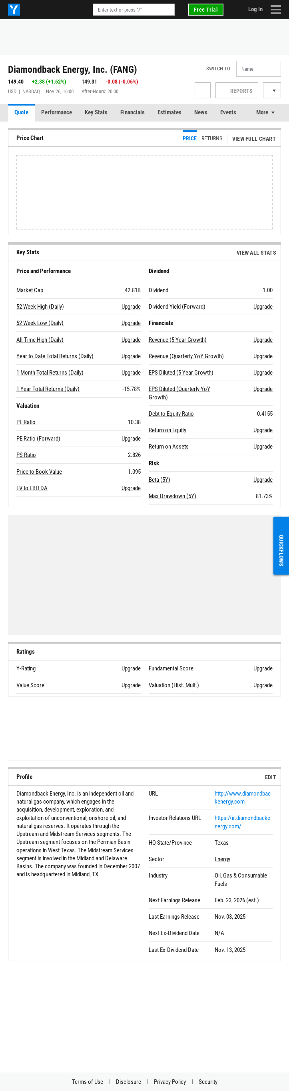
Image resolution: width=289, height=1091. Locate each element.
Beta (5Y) (159, 479)
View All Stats (256, 252)
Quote (21, 112)
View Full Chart (254, 139)
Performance (56, 112)
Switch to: (218, 69)
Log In (255, 9)
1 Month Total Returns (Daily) (50, 372)
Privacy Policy (170, 1081)
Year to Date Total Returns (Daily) (55, 356)
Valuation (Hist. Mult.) (174, 685)
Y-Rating (26, 668)
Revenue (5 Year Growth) (178, 339)
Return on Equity (167, 430)
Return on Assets (169, 446)
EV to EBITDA (32, 488)
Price (190, 138)
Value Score (30, 685)
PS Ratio (26, 455)
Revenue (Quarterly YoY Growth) (186, 356)
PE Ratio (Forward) (38, 438)
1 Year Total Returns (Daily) (48, 389)
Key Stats (96, 112)
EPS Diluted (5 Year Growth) (181, 372)
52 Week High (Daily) (40, 306)
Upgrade (131, 306)
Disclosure (128, 1081)
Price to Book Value (39, 471)
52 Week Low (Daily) (40, 323)
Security (208, 1081)
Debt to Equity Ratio (171, 413)
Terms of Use (87, 1081)
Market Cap (29, 290)
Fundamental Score (171, 668)
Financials (132, 112)
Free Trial (206, 9)
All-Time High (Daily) (40, 339)
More (262, 112)
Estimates (169, 112)
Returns (211, 138)
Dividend (158, 290)
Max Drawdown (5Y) (172, 496)
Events (228, 112)
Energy (222, 859)
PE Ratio (26, 422)
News (200, 112)
